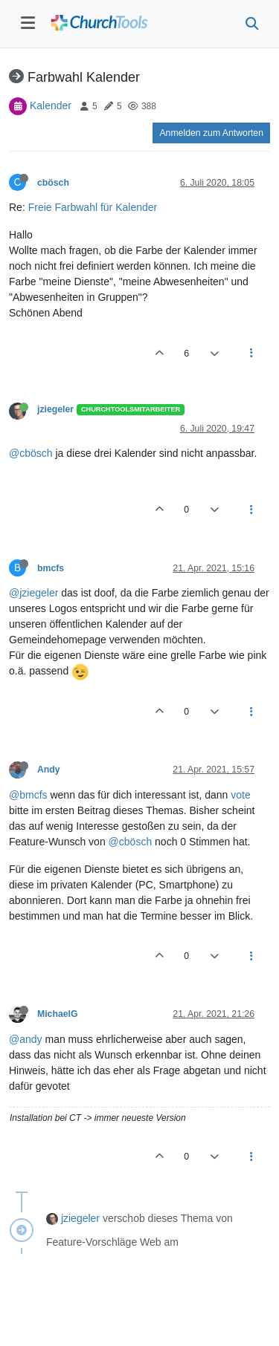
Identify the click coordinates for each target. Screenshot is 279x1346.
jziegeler (55, 409)
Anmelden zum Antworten (211, 133)
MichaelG (57, 1014)
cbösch (53, 183)
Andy (48, 769)
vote (240, 795)
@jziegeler (33, 593)
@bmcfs (28, 795)
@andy (25, 1039)
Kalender (50, 105)
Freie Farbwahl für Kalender (93, 207)
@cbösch (31, 453)
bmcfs (50, 568)
